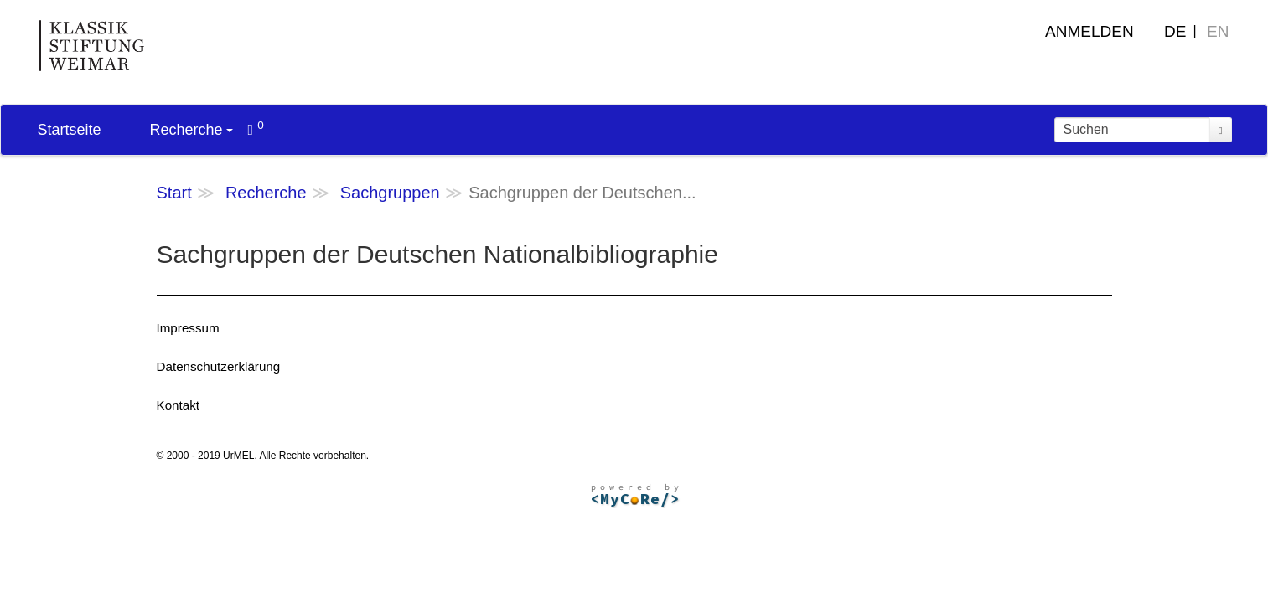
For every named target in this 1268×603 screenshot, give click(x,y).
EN (1218, 31)
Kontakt (178, 405)
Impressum (188, 328)
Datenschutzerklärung (219, 366)
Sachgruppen (390, 192)
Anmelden (1089, 31)
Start (174, 192)
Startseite (69, 129)
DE (1175, 31)
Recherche (191, 129)
